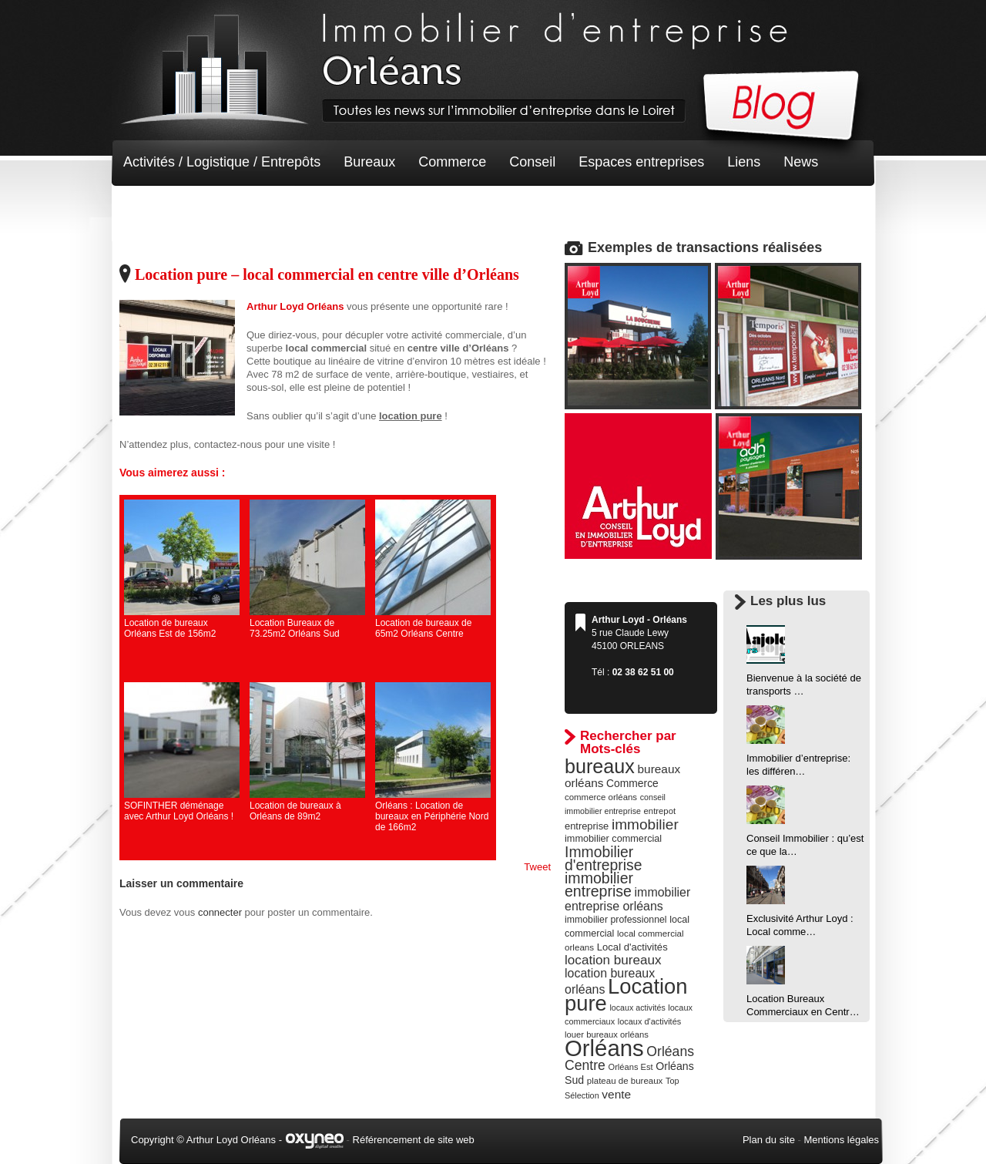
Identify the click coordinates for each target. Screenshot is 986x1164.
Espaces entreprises (641, 162)
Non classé (157, 208)
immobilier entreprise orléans (627, 899)
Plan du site (769, 1139)
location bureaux (613, 959)
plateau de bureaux (625, 1080)
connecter (220, 912)
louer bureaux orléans (607, 1034)
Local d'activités (632, 947)
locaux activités (637, 1007)
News (800, 162)
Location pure (626, 994)
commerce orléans (601, 797)
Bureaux (369, 162)
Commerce (452, 162)
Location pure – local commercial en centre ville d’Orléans (327, 274)
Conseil (532, 162)
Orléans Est (630, 1066)
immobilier (645, 824)
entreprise (587, 826)
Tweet (537, 867)
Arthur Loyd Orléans (295, 306)
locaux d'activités (649, 1021)
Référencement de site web (414, 1139)
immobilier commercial (613, 838)
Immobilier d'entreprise (603, 858)
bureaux (600, 766)
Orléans (604, 1048)
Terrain (236, 208)
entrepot (660, 811)
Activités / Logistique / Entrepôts (221, 162)
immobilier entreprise (599, 885)
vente (616, 1094)
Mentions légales (841, 1139)
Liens (743, 162)
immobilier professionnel (616, 919)
